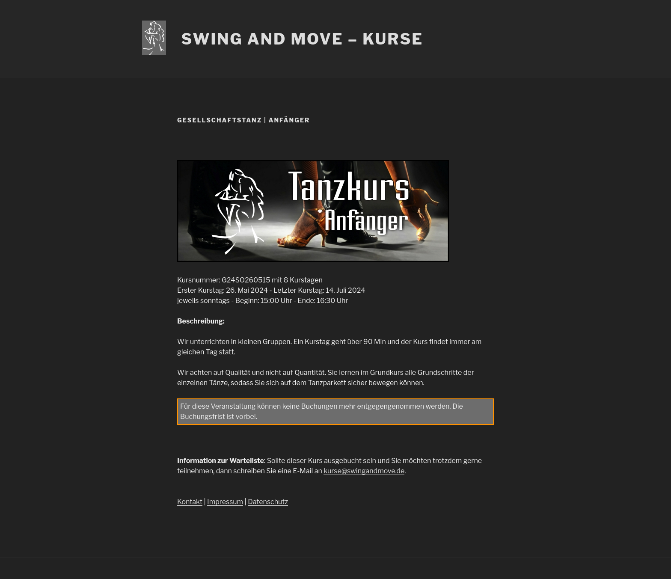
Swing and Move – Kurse (302, 39)
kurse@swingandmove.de (364, 471)
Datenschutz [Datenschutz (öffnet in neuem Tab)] (268, 502)
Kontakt (189, 502)
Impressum (225, 502)
